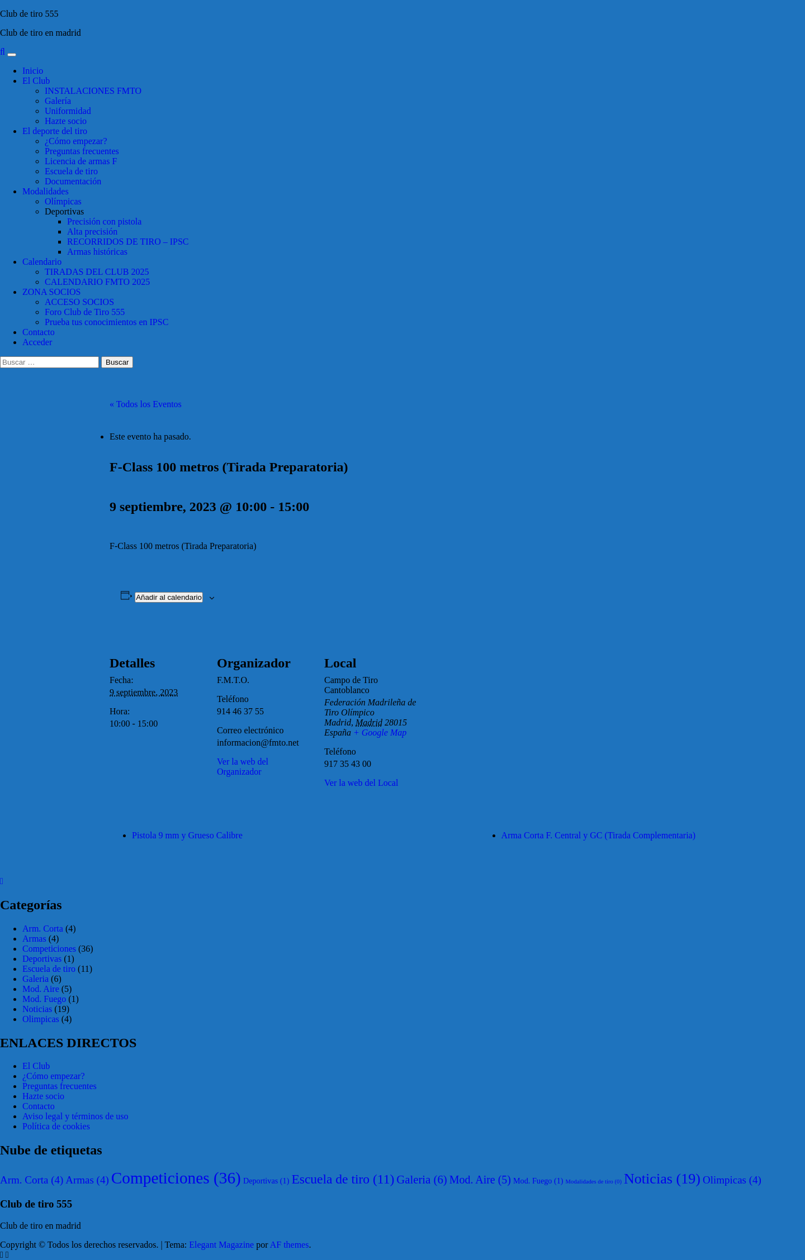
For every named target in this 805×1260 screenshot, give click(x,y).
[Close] (1, 881)
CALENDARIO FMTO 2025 (97, 282)
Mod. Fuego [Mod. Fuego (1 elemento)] (538, 1180)
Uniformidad (68, 111)
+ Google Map (379, 732)
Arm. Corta (42, 928)
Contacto (38, 332)
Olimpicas (40, 1019)
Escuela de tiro (71, 171)
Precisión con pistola (104, 221)
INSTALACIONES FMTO (93, 91)
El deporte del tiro (54, 131)
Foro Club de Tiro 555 (85, 312)
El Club (36, 80)
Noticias (37, 1009)
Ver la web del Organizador (242, 766)
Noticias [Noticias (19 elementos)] (662, 1179)
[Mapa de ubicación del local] (491, 703)
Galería (58, 101)
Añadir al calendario (169, 597)
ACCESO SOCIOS (79, 302)
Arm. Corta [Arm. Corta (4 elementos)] (31, 1180)
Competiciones (49, 948)
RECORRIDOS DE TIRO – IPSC (128, 241)
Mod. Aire (40, 989)
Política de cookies (56, 1126)
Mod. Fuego (44, 999)
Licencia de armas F (81, 161)
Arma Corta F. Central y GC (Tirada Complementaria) (598, 835)
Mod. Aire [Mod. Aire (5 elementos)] (480, 1179)
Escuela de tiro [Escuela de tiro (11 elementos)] (342, 1179)
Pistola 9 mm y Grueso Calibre (187, 835)
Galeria (35, 979)
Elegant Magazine (221, 1244)
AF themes (289, 1244)
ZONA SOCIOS (51, 292)
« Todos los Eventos (146, 404)
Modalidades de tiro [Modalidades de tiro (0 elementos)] (594, 1181)
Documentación (73, 181)
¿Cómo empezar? (76, 141)
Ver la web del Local (361, 782)
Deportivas (64, 211)
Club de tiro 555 (29, 13)
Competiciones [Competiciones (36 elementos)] (176, 1178)
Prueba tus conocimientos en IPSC (106, 322)
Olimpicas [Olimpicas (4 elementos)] (732, 1180)
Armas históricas (97, 251)
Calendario (41, 261)
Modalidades (45, 191)
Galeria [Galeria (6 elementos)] (421, 1179)
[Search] (2, 51)
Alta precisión (92, 231)
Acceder (37, 342)
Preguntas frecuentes (82, 151)
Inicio (32, 70)
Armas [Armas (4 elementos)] (86, 1180)
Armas (34, 938)
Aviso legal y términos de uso (75, 1116)
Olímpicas (63, 201)
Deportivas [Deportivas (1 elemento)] (266, 1180)
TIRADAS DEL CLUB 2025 (97, 271)
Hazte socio (66, 121)
